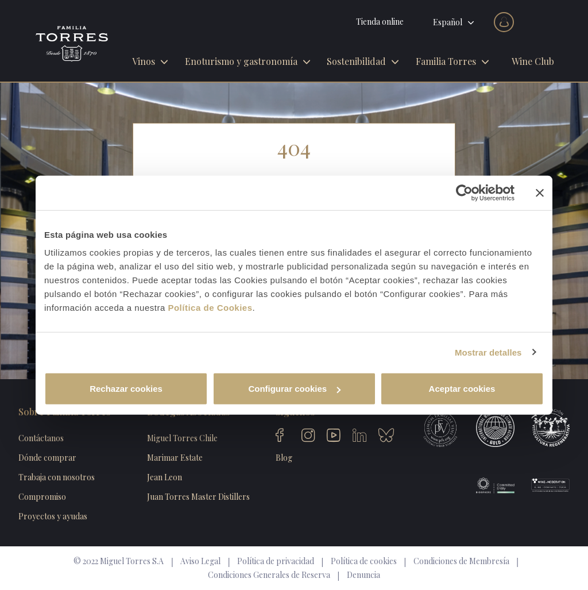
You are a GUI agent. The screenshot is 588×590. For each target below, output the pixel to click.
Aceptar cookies (462, 389)
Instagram (308, 437)
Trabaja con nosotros (56, 477)
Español (447, 22)
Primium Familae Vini (431, 428)
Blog (284, 457)
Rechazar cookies (126, 389)
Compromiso (42, 496)
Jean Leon (164, 477)
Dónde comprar (47, 457)
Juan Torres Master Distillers (198, 496)
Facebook (282, 437)
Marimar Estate (175, 457)
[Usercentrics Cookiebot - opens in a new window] (464, 192)
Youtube (334, 437)
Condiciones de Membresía (461, 561)
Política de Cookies (210, 308)
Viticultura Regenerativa (542, 428)
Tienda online (380, 21)
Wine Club (533, 61)
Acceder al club (504, 22)
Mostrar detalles (488, 352)
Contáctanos (41, 438)
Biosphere (486, 485)
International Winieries (486, 428)
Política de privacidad (275, 561)
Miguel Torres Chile (182, 438)
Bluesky (385, 437)
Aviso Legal (200, 561)
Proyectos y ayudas (52, 516)
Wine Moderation (542, 485)
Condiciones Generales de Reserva (269, 574)
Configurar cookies (294, 389)
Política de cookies (364, 561)
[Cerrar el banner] (540, 192)
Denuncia (363, 574)
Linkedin (359, 437)
